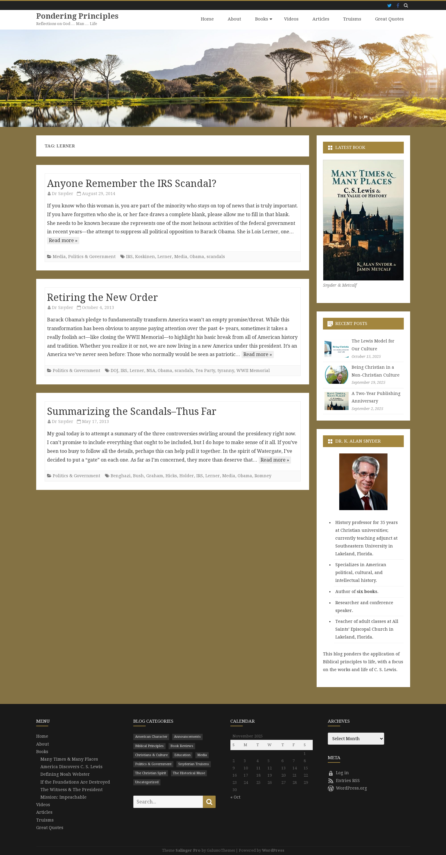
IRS (129, 256)
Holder (186, 475)
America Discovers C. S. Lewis (71, 766)
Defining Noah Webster (65, 774)
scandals (216, 256)
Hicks (171, 475)
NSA (151, 370)
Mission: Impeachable (63, 796)
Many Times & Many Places (69, 758)
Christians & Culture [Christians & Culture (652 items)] (151, 755)
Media (59, 256)
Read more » (63, 240)
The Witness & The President (71, 789)
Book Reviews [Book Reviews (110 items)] (181, 746)
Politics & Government (91, 256)
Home (207, 19)
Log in (338, 772)
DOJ (114, 370)
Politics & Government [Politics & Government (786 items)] (153, 764)
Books (261, 19)
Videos (291, 19)
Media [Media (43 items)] (202, 755)
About (234, 19)
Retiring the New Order (102, 297)
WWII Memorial (253, 370)
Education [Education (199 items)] (182, 755)
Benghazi (121, 475)
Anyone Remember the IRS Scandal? (132, 183)
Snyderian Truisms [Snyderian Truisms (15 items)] (193, 764)
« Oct (235, 797)
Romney (263, 475)
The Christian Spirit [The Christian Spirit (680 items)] (150, 773)
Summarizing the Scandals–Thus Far (132, 411)
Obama (197, 256)
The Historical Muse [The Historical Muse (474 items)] (189, 773)
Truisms (352, 19)
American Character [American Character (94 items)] (151, 737)
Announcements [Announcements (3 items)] (187, 737)
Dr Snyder (62, 193)
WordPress (273, 850)
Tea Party (205, 370)
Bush (138, 475)
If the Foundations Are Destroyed (75, 781)
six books (367, 591)
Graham (154, 475)
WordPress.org (347, 787)
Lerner (164, 256)
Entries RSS (344, 780)
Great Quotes (389, 19)
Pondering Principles (77, 16)
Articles (320, 19)
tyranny (225, 370)
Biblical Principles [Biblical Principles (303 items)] (149, 746)
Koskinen (145, 256)
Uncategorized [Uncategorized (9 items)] (147, 782)
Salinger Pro (188, 850)
